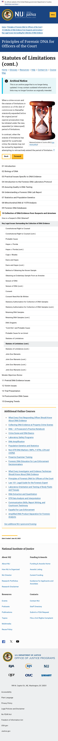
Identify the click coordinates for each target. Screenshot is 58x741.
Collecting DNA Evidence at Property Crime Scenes (31, 425)
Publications (7, 612)
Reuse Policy (7, 629)
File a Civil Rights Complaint (41, 618)
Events (4, 601)
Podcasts (6, 606)
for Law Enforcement (22, 509)
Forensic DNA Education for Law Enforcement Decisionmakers (29, 462)
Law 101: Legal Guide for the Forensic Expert (28, 483)
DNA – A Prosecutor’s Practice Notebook (27, 429)
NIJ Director (7, 575)
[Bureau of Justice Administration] (11, 668)
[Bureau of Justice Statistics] (29, 669)
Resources (24, 70)
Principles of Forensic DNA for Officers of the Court (24, 27)
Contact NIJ (35, 601)
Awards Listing (36, 569)
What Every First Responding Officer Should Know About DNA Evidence (30, 419)
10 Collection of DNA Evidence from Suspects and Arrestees (22, 30)
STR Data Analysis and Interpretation (25, 498)
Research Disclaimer (10, 586)
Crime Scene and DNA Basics (21, 433)
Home (4, 27)
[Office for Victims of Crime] (29, 677)
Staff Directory (36, 606)
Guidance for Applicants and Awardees (41, 582)
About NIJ (6, 564)
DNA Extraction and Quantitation (23, 494)
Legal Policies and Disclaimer (12, 709)
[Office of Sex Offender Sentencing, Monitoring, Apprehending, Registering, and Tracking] (46, 676)
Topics (4, 618)
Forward (17, 156)
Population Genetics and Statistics (24, 446)
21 (54, 150)
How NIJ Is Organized (11, 569)
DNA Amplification (17, 441)
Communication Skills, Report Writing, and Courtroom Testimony (27, 504)
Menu (53, 15)
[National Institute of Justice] (46, 668)
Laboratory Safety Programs (21, 437)
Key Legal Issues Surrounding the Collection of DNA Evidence (22, 33)
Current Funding (36, 575)
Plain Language (7, 698)
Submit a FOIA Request (39, 612)
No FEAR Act (6, 714)
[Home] (25, 15)
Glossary (13, 70)
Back (6, 156)
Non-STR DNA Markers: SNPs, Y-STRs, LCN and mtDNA (29, 451)
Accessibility (6, 692)
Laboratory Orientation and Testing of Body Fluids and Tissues (30, 488)
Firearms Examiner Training (20, 457)
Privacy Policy (6, 703)
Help (33, 70)
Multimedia (6, 624)
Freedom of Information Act (12, 720)
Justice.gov (5, 731)
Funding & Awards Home (40, 564)
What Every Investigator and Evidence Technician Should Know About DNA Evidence (30, 472)
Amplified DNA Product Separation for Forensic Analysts (29, 515)
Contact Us (43, 70)
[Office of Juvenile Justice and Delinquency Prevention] (12, 677)
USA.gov (4, 725)
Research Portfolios (10, 581)
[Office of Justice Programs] (7, 14)
